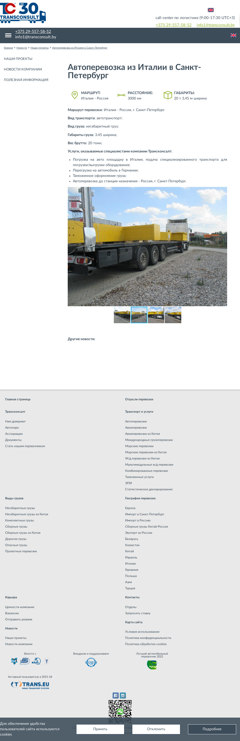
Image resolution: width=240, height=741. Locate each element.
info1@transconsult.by (216, 25)
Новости (11, 628)
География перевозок (140, 498)
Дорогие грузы (16, 538)
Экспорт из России (138, 532)
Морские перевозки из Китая (146, 452)
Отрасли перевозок (139, 399)
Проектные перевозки (21, 551)
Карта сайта (133, 622)
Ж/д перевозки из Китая (142, 458)
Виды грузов (14, 498)
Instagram (123, 695)
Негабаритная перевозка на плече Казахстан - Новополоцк (122, 366)
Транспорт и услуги (139, 411)
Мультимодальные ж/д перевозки (149, 464)
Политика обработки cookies (146, 644)
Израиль (131, 557)
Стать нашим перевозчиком (25, 446)
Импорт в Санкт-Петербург (144, 514)
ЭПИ (128, 483)
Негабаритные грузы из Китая (26, 514)
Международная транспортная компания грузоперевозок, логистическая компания (60, 13)
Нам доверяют (15, 421)
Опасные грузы (16, 545)
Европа (130, 508)
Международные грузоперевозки (149, 439)
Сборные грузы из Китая (22, 532)
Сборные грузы (16, 526)
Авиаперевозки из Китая (142, 433)
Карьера (11, 597)
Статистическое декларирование (149, 489)
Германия (131, 569)
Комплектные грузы (19, 520)
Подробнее (212, 729)
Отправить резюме (18, 619)
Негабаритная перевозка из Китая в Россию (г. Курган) (118, 355)
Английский (211, 10)
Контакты (132, 597)
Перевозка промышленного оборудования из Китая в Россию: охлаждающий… (138, 345)
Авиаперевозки (136, 427)
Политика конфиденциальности (148, 637)
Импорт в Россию (137, 520)
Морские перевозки (139, 446)
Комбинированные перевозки (146, 470)
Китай (129, 551)
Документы (13, 439)
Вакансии (12, 613)
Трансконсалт (15, 411)
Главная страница (17, 399)
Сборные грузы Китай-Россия (146, 526)
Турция (130, 588)
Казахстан (132, 545)
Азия (128, 582)
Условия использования (142, 631)
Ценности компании (19, 607)
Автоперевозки (136, 421)
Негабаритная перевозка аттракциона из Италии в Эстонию (123, 376)
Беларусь (131, 538)
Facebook (115, 695)
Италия (130, 563)
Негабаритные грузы (20, 508)
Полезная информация (26, 80)
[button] (222, 191)
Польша (131, 575)
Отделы (130, 607)
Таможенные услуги (139, 476)
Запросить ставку (137, 613)
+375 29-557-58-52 (174, 25)
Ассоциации (14, 433)
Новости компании (23, 69)
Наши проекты (18, 59)
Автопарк (12, 427)
